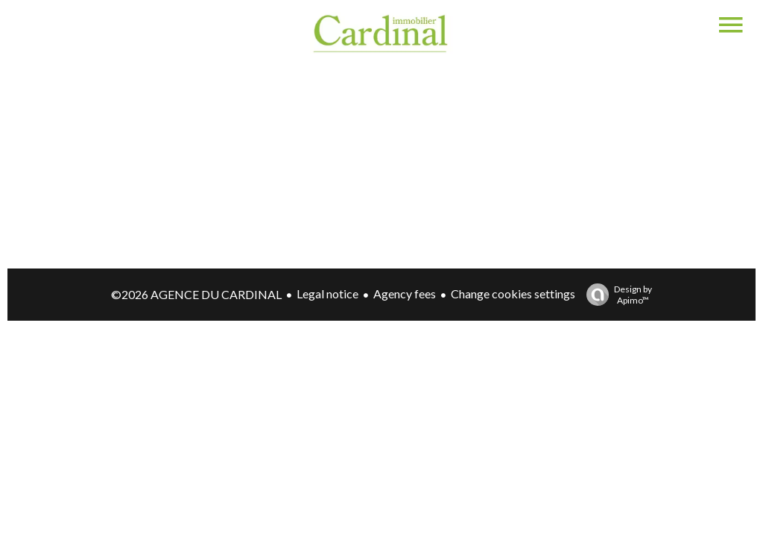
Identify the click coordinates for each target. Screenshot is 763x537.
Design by (615, 294)
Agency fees (404, 293)
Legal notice (327, 293)
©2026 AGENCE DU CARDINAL (196, 294)
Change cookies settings (513, 293)
